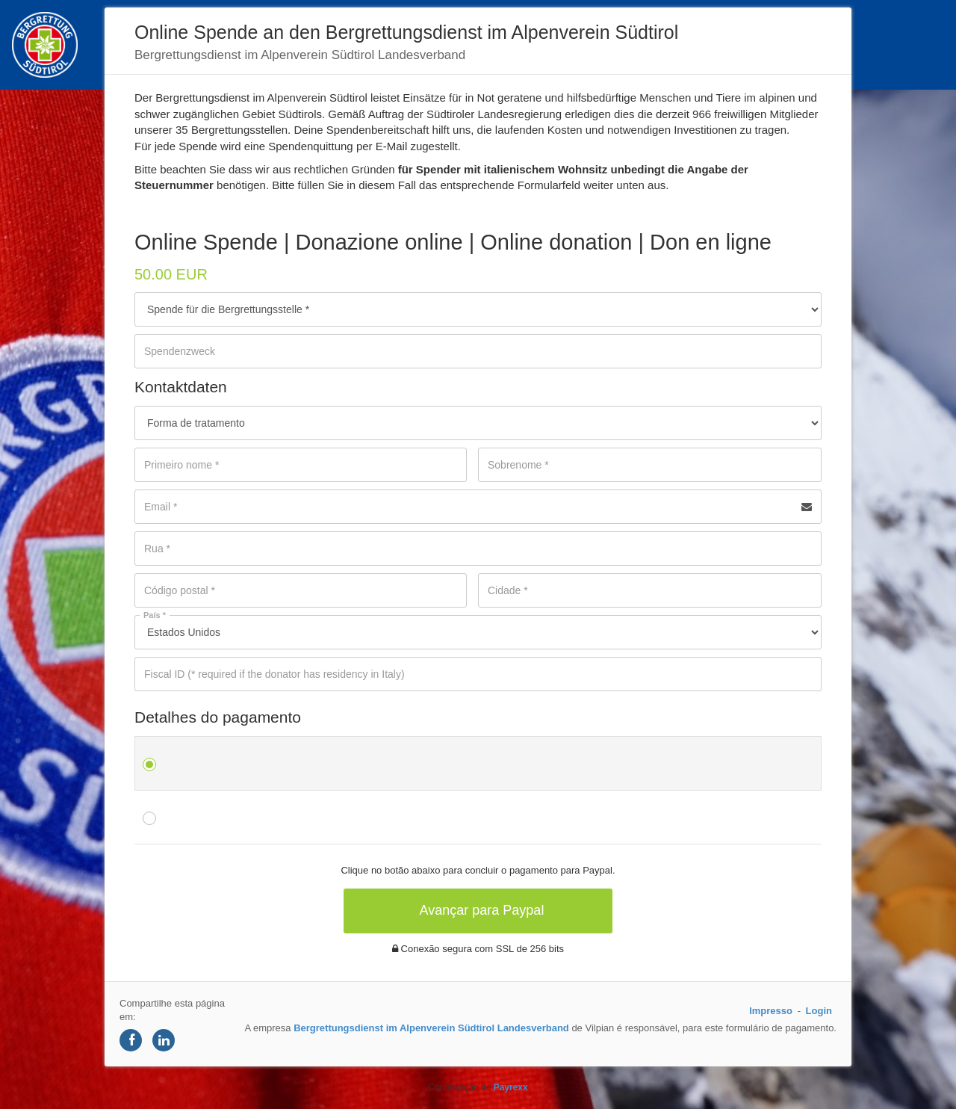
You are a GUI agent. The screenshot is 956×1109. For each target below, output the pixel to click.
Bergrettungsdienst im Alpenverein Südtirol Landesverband (431, 1028)
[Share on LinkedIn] (163, 1040)
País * (154, 615)
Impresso (770, 1010)
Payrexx (511, 1087)
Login (819, 1010)
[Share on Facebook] (131, 1040)
